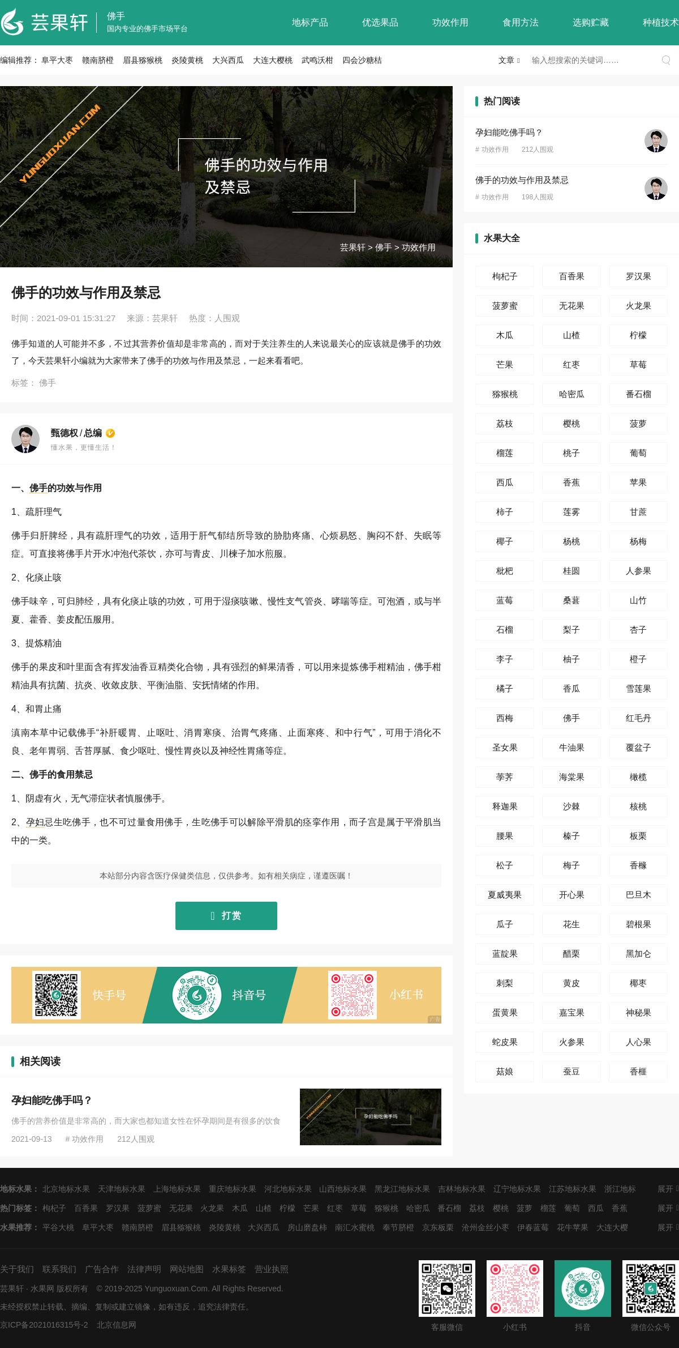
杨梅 (638, 541)
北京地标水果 (66, 1188)
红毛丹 (638, 718)
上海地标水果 (177, 1188)
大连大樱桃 (273, 60)
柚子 (571, 659)
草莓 (638, 364)
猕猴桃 (505, 394)
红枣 (571, 364)
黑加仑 (638, 953)
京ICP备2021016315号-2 (44, 1324)
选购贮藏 (591, 22)
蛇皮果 (505, 1042)
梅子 (571, 865)
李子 (504, 659)
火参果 (572, 1042)
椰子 (504, 541)
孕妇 (35, 822)
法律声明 (144, 1269)
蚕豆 (571, 1071)
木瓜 (504, 335)
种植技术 (661, 22)
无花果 (572, 305)
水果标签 (229, 1269)
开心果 (572, 894)
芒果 (504, 364)
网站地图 (187, 1269)
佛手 (116, 16)
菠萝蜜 (505, 305)
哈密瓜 (572, 394)
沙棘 (571, 806)
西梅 (504, 718)
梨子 (571, 629)
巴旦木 (638, 894)
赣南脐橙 (98, 60)
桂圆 (571, 570)
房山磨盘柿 (307, 1227)
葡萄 (638, 453)
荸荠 (504, 777)
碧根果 (638, 924)
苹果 (638, 482)
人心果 (638, 1042)
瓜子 (504, 924)
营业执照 (272, 1269)
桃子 (571, 453)
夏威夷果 (505, 894)
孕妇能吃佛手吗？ (52, 1100)
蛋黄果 (505, 1012)
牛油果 (572, 747)
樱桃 (571, 423)
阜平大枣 (57, 60)
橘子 (504, 688)
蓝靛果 (505, 953)
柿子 (504, 512)
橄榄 (638, 777)
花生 (571, 924)
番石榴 (638, 394)
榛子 (571, 836)
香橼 (638, 865)
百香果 (572, 276)
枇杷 (504, 570)
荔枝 (504, 423)
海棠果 (572, 777)
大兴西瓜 (228, 60)
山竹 (638, 600)
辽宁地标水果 (517, 1188)
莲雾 (571, 512)
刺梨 (504, 983)
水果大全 (502, 238)
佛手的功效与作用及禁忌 (522, 180)
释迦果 (505, 806)
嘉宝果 (572, 1012)
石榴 (504, 629)
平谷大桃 (58, 1227)
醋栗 (571, 953)
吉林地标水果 (461, 1188)
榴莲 (504, 453)
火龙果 (638, 305)
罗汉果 (638, 276)
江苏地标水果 (572, 1188)
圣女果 (505, 747)
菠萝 (638, 423)
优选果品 (380, 22)
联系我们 (59, 1269)
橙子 (638, 659)
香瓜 (571, 688)
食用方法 (520, 22)
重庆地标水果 (232, 1188)
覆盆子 (638, 747)
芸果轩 (353, 247)
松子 (504, 865)
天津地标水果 (121, 1188)
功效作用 (450, 22)
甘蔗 (638, 512)
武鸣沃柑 (317, 60)
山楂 (571, 335)
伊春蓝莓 (533, 1227)
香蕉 (571, 482)
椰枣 (638, 983)
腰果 (504, 836)
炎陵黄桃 (187, 60)
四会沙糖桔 (362, 60)
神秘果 (638, 1012)
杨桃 (571, 541)
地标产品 (310, 22)
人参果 (638, 570)
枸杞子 (505, 276)
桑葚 (571, 600)
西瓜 (504, 482)
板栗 (638, 836)
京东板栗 (438, 1227)
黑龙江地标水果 (402, 1188)
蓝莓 (504, 600)
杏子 (638, 629)
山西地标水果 (343, 1188)
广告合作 (102, 1269)
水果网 (42, 1288)
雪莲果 (638, 688)
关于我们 (17, 1269)
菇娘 (504, 1071)
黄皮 (571, 983)
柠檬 (638, 335)
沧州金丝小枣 (485, 1227)
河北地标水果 (288, 1188)
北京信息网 (116, 1324)
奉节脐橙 (398, 1227)
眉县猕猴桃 (142, 60)
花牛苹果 (572, 1227)
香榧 (638, 1071)
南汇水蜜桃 (355, 1227)
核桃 (638, 806)
